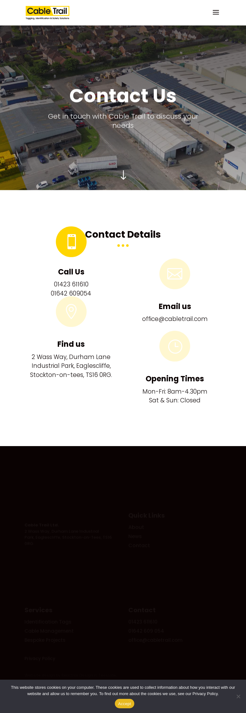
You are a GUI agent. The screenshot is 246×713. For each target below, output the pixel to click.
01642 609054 (71, 293)
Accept (124, 703)
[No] (238, 696)
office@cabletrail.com (175, 319)
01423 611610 (71, 284)
